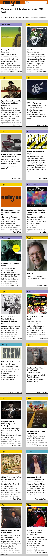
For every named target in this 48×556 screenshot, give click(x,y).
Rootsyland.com (39, 17)
